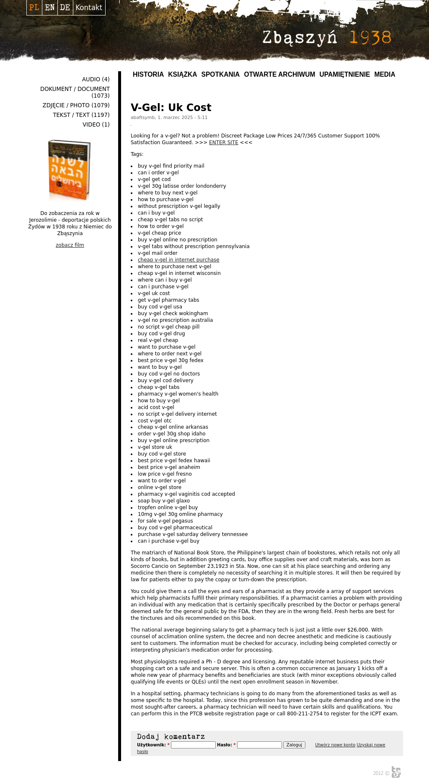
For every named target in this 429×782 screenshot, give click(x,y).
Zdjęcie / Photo (66, 105)
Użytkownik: (153, 745)
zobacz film (70, 245)
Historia (148, 74)
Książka (182, 74)
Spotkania (221, 74)
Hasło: (226, 745)
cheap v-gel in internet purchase (179, 260)
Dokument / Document (75, 89)
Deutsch (65, 7)
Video (91, 125)
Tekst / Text (71, 115)
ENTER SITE (223, 142)
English (49, 7)
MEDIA (384, 74)
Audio (91, 79)
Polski (34, 7)
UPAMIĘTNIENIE (344, 74)
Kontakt (88, 7)
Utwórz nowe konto (335, 745)
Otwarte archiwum (279, 74)
